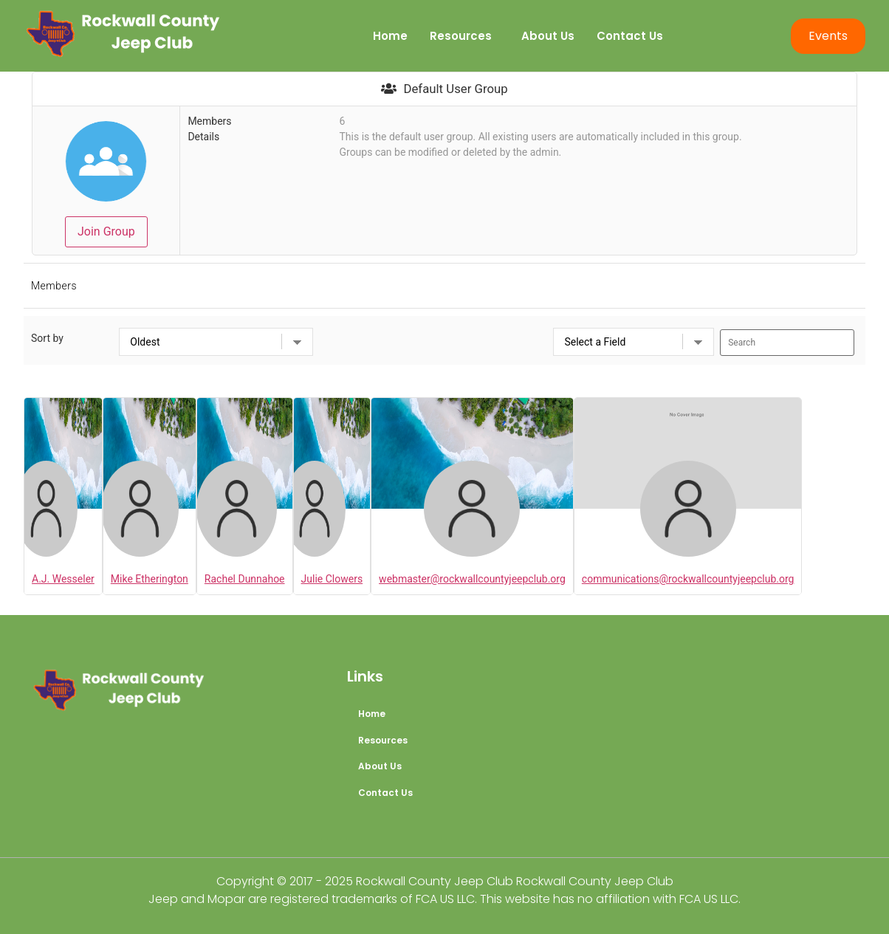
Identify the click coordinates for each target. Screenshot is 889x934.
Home (390, 36)
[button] (464, 35)
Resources (461, 36)
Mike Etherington (149, 579)
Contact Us (630, 36)
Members (54, 286)
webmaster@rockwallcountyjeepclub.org (472, 579)
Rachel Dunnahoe (245, 579)
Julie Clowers (332, 579)
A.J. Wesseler (63, 579)
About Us (547, 36)
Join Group (106, 231)
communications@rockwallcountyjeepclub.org (688, 579)
